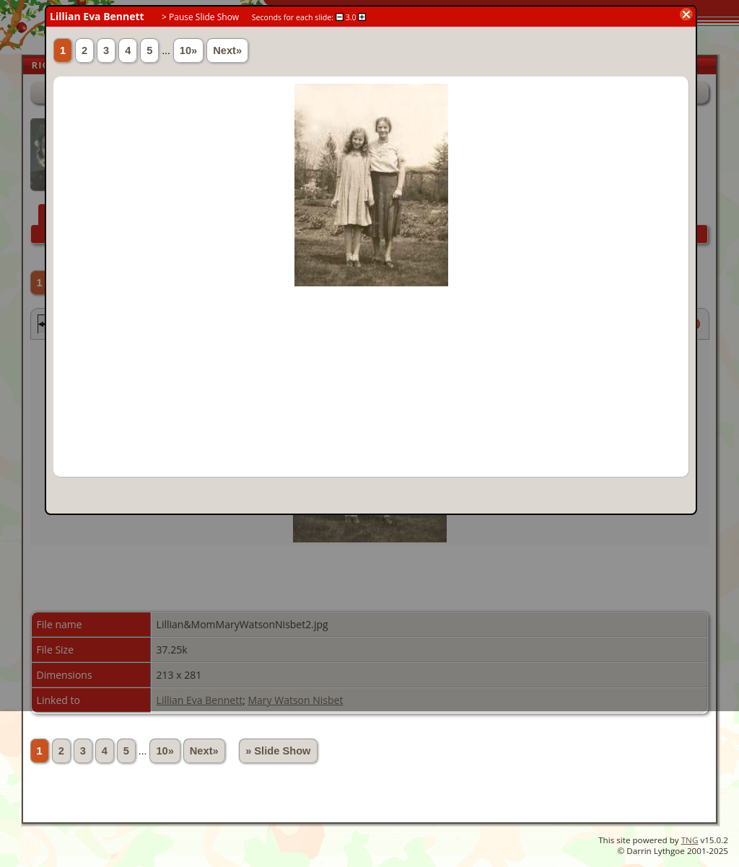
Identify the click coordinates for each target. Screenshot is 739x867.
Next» (204, 751)
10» (164, 751)
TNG (690, 840)
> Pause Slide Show (200, 17)
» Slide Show (277, 751)
